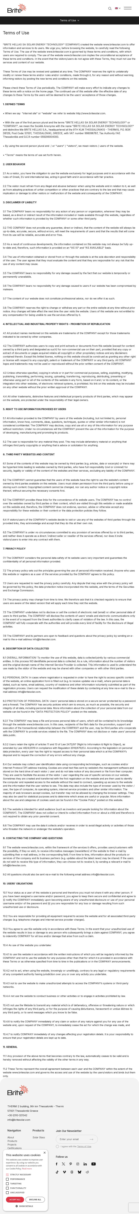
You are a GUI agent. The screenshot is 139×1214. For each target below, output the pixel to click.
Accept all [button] (15, 1199)
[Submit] (91, 1139)
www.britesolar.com (114, 44)
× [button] (44, 1153)
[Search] (109, 8)
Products (12, 1140)
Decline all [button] (35, 1199)
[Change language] (117, 8)
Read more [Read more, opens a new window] (27, 1168)
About (10, 1137)
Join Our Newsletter (69, 1131)
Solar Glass (39, 1137)
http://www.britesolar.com (90, 113)
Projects (11, 1144)
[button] (25, 1206)
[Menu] (128, 8)
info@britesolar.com (29, 691)
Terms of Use (84, 1146)
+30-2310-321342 (17, 1115)
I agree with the (73, 1146)
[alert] (25, 1180)
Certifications (14, 1148)
